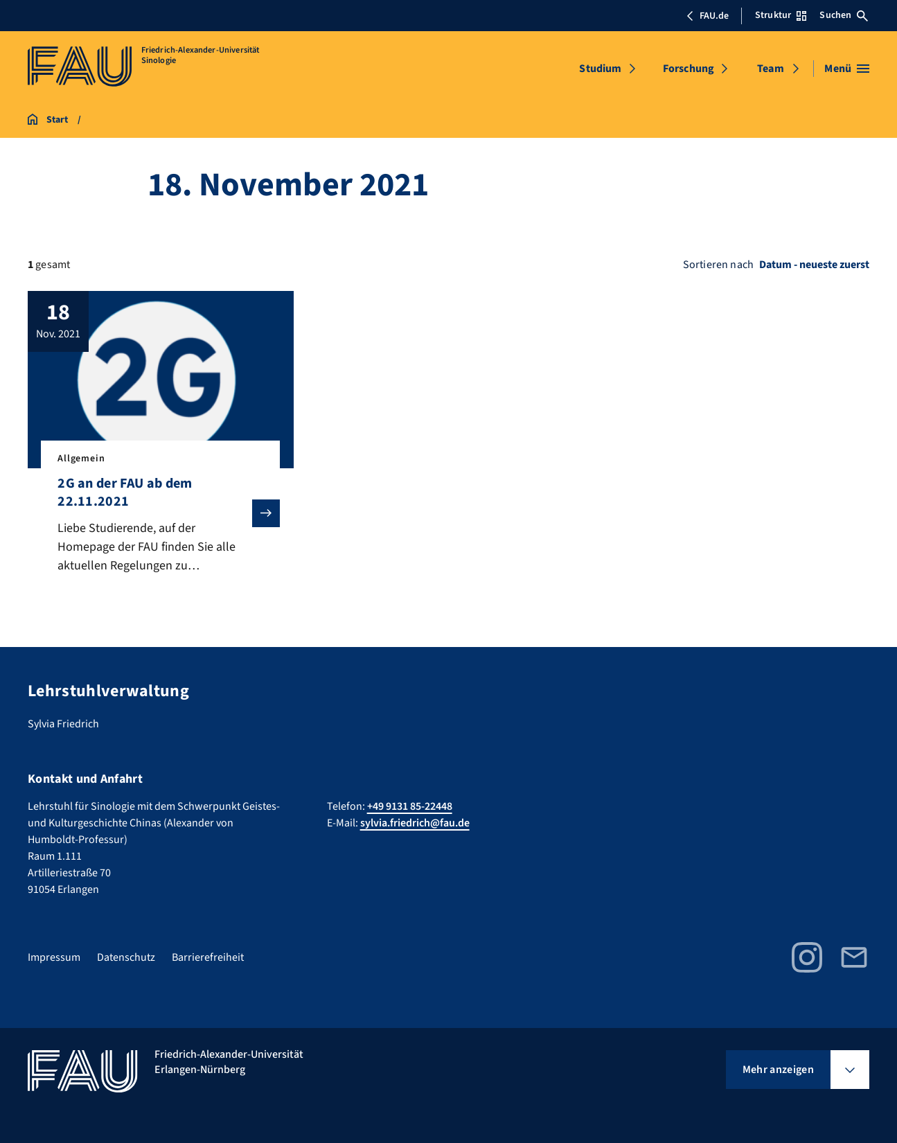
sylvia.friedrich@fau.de (415, 823)
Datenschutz (126, 957)
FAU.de (707, 16)
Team (770, 68)
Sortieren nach (718, 264)
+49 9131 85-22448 (409, 806)
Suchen (843, 15)
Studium (600, 68)
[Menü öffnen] (846, 68)
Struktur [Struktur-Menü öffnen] (780, 15)
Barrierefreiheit (208, 957)
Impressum (54, 957)
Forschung (688, 68)
